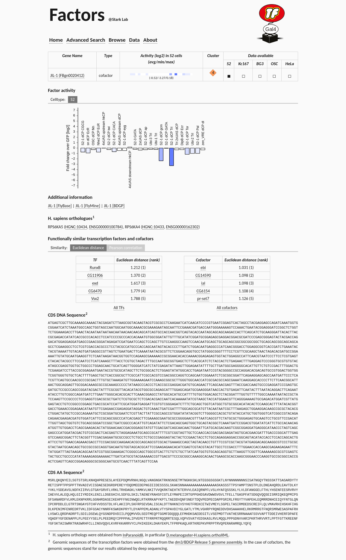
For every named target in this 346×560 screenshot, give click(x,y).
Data (134, 39)
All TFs (119, 307)
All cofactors (227, 307)
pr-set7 (203, 298)
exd (95, 283)
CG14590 (203, 275)
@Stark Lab (118, 19)
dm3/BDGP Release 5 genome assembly (208, 542)
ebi (203, 267)
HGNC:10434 (76, 226)
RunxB (95, 267)
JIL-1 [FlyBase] (60, 205)
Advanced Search (85, 39)
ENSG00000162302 (182, 226)
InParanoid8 (133, 535)
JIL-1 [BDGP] (114, 205)
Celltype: (58, 99)
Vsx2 (95, 298)
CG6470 (95, 290)
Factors (77, 14)
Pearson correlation (125, 247)
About (150, 39)
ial (203, 283)
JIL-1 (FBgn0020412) (67, 75)
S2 (73, 99)
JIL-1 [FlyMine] (88, 205)
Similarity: (59, 247)
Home (56, 39)
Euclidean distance (88, 247)
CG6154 (203, 290)
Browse (117, 39)
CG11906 (95, 275)
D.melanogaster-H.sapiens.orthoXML (197, 535)
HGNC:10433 (153, 226)
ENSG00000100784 (105, 226)
